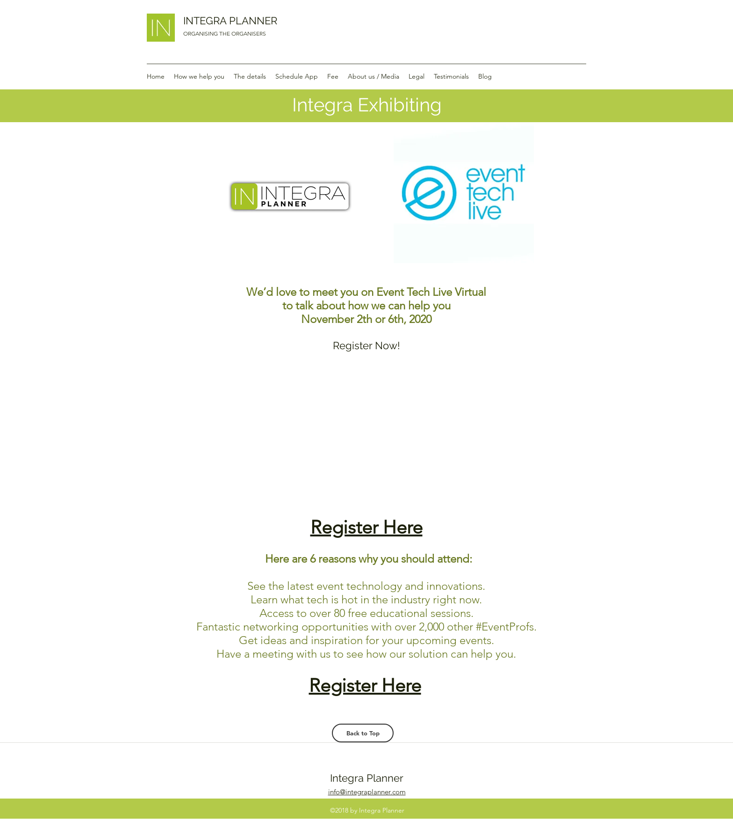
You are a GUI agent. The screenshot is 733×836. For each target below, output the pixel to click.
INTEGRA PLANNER (230, 21)
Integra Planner (366, 778)
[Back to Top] (363, 733)
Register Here (366, 527)
